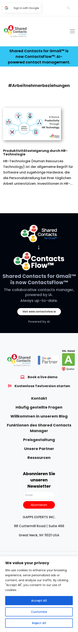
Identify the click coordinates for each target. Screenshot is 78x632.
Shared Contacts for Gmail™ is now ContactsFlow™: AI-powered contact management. (39, 56)
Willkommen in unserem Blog (39, 416)
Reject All (39, 623)
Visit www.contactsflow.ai (39, 311)
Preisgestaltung (39, 439)
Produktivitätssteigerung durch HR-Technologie (35, 152)
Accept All (39, 601)
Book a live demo (43, 377)
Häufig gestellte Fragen (39, 407)
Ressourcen (39, 457)
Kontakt (39, 398)
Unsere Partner (39, 448)
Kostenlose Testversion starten (42, 386)
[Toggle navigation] (72, 31)
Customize (39, 612)
